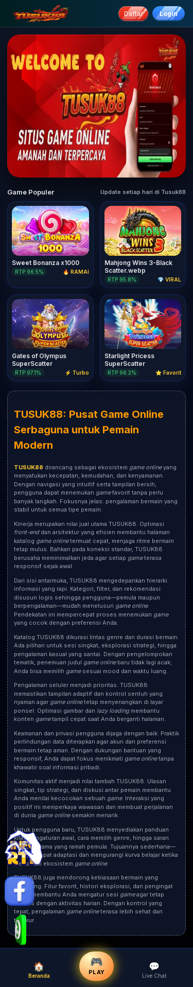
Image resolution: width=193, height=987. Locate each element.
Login (169, 13)
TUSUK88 (38, 414)
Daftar (133, 13)
